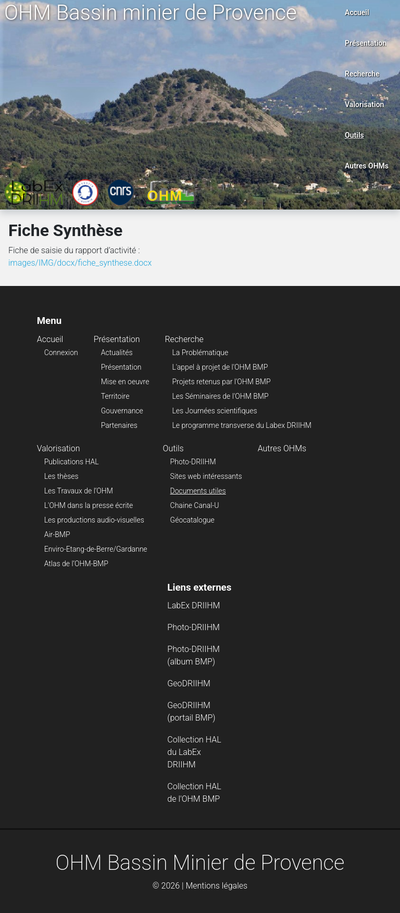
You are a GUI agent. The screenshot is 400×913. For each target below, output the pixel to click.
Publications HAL (71, 462)
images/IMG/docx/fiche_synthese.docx (80, 263)
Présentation (365, 43)
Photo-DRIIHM (193, 462)
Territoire (115, 396)
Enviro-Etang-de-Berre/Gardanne (95, 549)
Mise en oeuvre (125, 381)
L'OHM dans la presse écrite (88, 505)
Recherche (362, 74)
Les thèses (61, 476)
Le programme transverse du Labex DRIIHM (241, 425)
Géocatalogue (192, 520)
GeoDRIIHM (188, 683)
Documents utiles (198, 491)
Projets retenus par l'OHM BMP (221, 381)
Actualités (117, 352)
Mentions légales (216, 886)
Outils (354, 135)
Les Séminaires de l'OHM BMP (220, 396)
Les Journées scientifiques (214, 411)
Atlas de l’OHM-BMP (76, 563)
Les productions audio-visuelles (94, 520)
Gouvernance (122, 411)
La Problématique (200, 352)
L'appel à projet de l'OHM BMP (220, 367)
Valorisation (364, 104)
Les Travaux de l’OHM (78, 491)
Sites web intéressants (206, 476)
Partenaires (119, 425)
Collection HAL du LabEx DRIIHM (194, 752)
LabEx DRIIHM (193, 605)
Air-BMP (57, 534)
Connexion (61, 352)
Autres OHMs (367, 166)
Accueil (357, 12)
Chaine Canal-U (194, 505)
